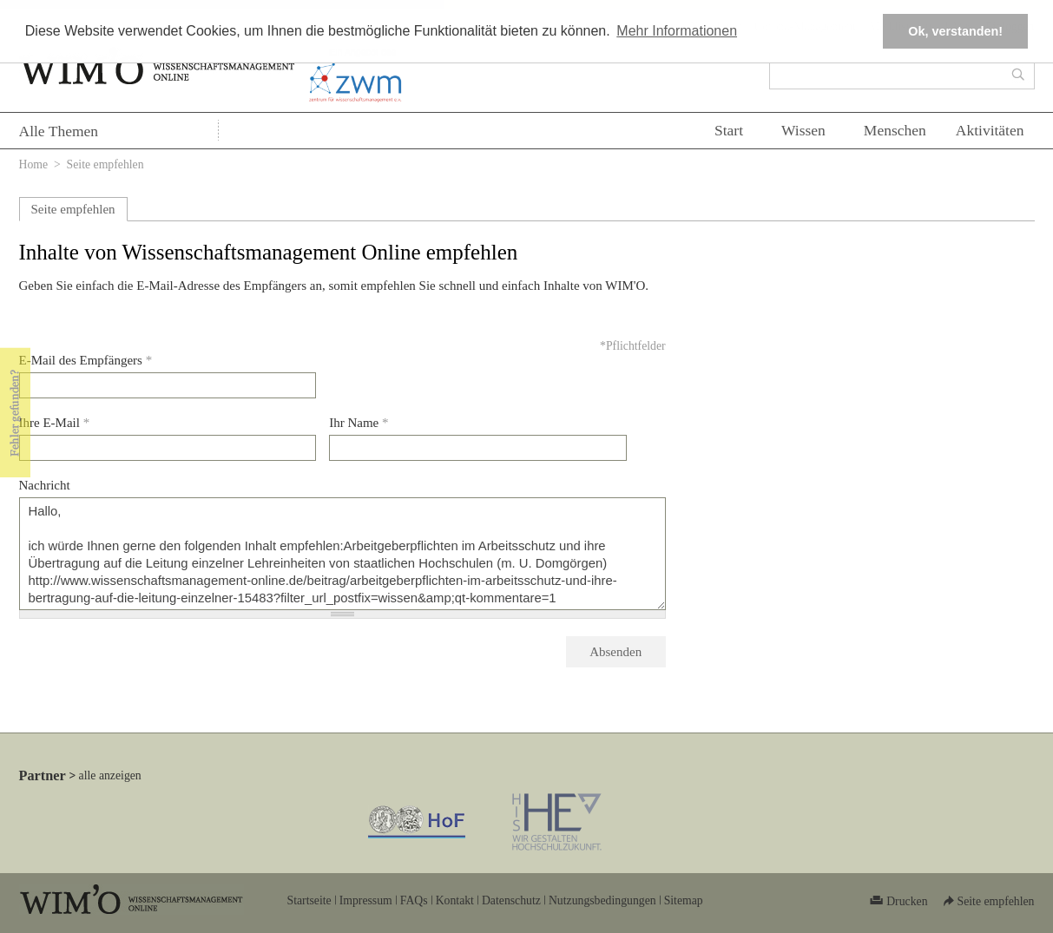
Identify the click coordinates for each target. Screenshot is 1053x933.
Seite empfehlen (73, 209)
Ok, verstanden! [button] (955, 31)
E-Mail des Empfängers (86, 360)
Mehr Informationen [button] (676, 30)
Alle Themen (59, 131)
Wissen (803, 130)
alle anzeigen (110, 775)
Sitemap (683, 900)
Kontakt (455, 900)
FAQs (414, 900)
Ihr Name (358, 423)
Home (34, 164)
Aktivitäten (990, 130)
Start (728, 130)
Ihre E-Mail (54, 423)
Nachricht (44, 485)
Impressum (365, 900)
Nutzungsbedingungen (602, 900)
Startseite (309, 900)
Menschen (895, 130)
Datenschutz (511, 900)
